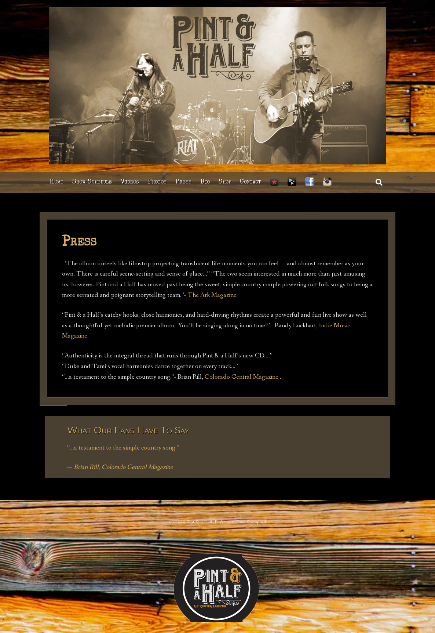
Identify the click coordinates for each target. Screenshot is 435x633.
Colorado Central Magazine (241, 376)
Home (56, 182)
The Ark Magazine (211, 295)
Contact (250, 182)
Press (183, 182)
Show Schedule (92, 182)
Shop (225, 182)
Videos (130, 182)
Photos (157, 182)
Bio (205, 182)
